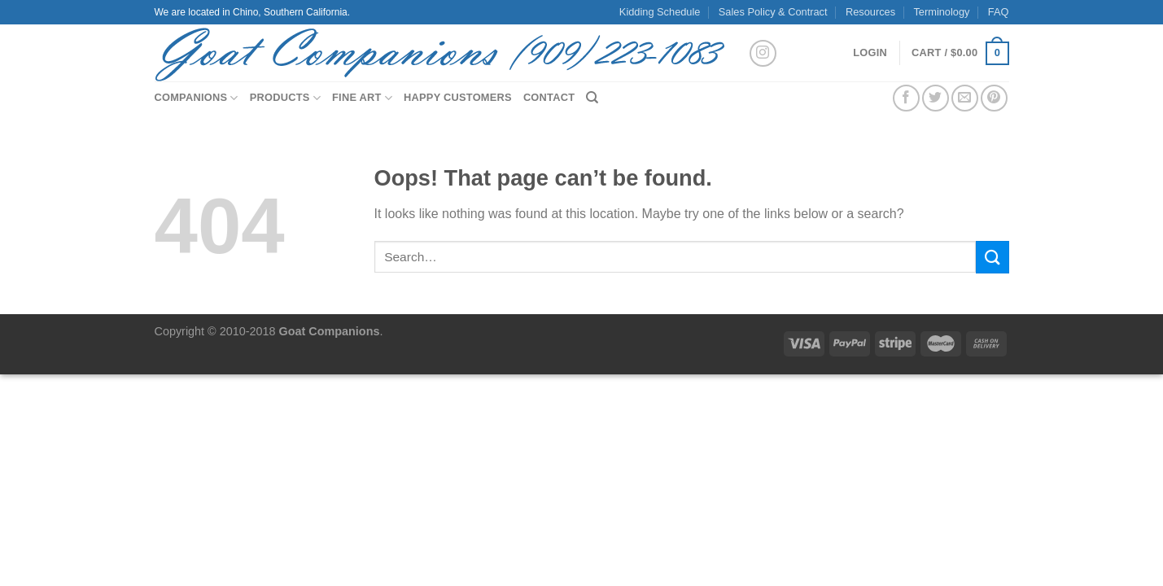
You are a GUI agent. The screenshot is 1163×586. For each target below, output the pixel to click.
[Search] (592, 97)
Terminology (941, 12)
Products (285, 98)
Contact (549, 97)
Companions (196, 98)
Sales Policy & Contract (773, 12)
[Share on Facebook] (906, 98)
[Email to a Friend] (964, 98)
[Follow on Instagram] (763, 53)
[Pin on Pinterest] (994, 98)
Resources (870, 12)
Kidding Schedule (660, 12)
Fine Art (362, 98)
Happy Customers (458, 97)
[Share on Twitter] (935, 98)
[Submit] (992, 257)
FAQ (998, 12)
